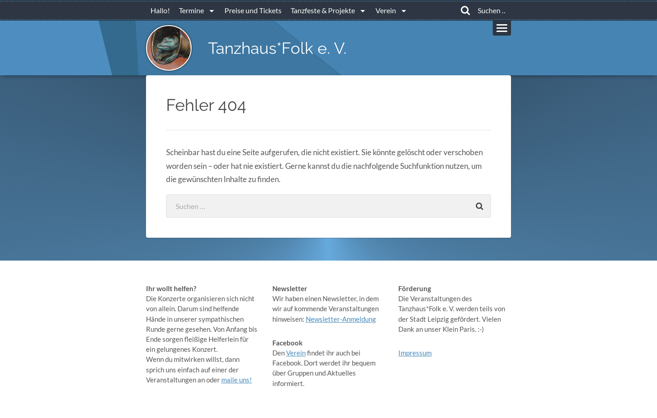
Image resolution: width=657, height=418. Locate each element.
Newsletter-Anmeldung (341, 319)
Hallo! (160, 10)
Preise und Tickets (253, 10)
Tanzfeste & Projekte (323, 10)
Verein (385, 10)
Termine (191, 10)
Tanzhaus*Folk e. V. (277, 48)
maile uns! (236, 380)
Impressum (415, 353)
